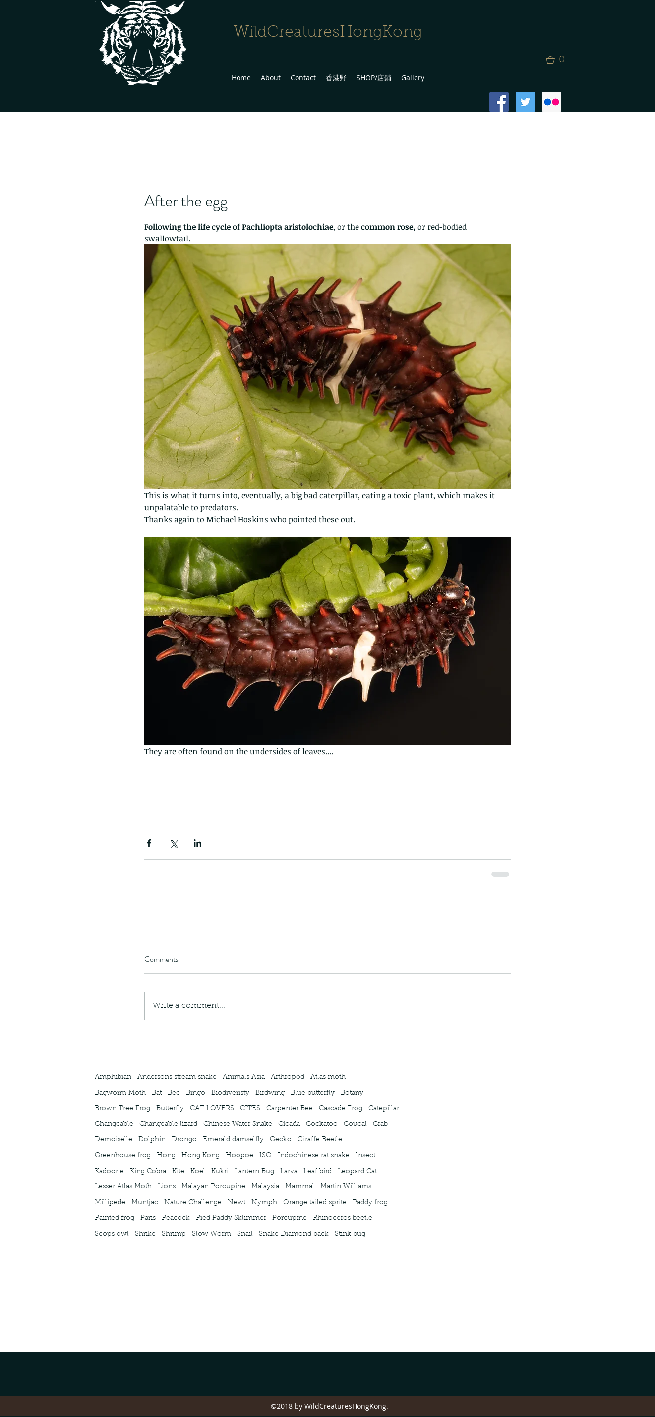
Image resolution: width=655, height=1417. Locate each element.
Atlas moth (328, 1077)
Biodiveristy (230, 1093)
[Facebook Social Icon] (499, 102)
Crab (380, 1124)
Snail (245, 1234)
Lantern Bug (254, 1171)
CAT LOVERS (212, 1108)
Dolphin (152, 1139)
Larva (289, 1171)
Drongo (184, 1139)
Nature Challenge (193, 1202)
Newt (236, 1202)
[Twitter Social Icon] (525, 102)
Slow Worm (211, 1234)
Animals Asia (244, 1077)
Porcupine (289, 1218)
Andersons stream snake (177, 1077)
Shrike (145, 1234)
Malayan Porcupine (213, 1186)
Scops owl (112, 1234)
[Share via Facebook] (149, 843)
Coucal (355, 1124)
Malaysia (265, 1186)
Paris (148, 1218)
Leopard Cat (357, 1171)
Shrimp (174, 1234)
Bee (174, 1093)
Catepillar (383, 1108)
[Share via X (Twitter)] (173, 843)
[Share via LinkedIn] (197, 843)
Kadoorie (109, 1171)
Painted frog (114, 1218)
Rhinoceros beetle (342, 1218)
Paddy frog (370, 1202)
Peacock (176, 1218)
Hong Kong (200, 1155)
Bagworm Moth (120, 1093)
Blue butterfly (313, 1093)
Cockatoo (322, 1124)
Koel (197, 1171)
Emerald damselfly (233, 1139)
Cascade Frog (340, 1108)
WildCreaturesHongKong (328, 33)
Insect (365, 1155)
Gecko (281, 1139)
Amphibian (113, 1077)
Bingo (195, 1093)
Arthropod (287, 1077)
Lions (167, 1186)
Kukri (220, 1171)
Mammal (299, 1186)
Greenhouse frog (123, 1155)
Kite (178, 1171)
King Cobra (148, 1171)
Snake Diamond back (294, 1234)
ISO (265, 1155)
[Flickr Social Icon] (551, 102)
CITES (250, 1108)
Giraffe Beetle (320, 1139)
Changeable (114, 1124)
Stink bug (350, 1234)
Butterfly (170, 1108)
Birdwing (270, 1093)
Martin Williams (345, 1186)
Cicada (289, 1124)
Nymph (264, 1202)
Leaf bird (317, 1171)
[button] (558, 60)
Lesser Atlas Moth (123, 1186)
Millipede (110, 1202)
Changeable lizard (168, 1124)
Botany (352, 1093)
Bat (157, 1093)
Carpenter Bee (289, 1108)
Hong (166, 1155)
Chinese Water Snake (237, 1124)
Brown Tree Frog (122, 1108)
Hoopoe (239, 1155)
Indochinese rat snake (314, 1155)
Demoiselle (113, 1139)
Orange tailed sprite (315, 1202)
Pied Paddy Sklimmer (231, 1218)
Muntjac (144, 1202)
